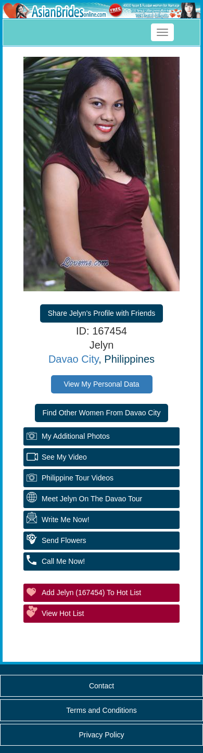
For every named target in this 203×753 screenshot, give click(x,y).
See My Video (64, 457)
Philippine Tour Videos (77, 478)
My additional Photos (76, 436)
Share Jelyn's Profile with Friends (102, 313)
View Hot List (63, 613)
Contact (101, 686)
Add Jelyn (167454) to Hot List (91, 592)
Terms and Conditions (101, 710)
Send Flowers (64, 540)
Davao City (73, 359)
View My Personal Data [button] (101, 384)
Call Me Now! (63, 561)
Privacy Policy (101, 735)
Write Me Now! (66, 519)
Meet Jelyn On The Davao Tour (92, 499)
